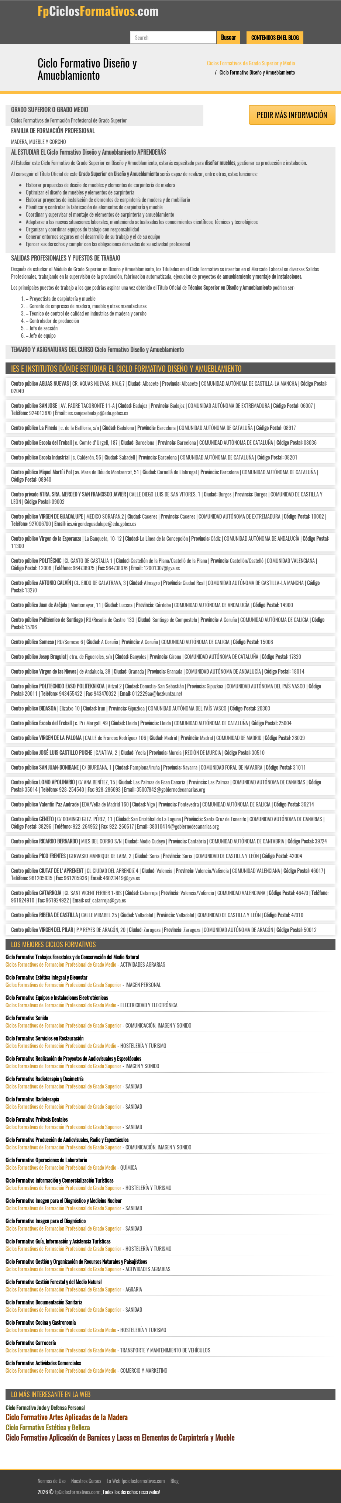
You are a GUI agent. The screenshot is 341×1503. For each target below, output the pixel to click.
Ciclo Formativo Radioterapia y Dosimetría (44, 1079)
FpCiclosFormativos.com (77, 1492)
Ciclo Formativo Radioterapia (32, 1099)
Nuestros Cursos (86, 1481)
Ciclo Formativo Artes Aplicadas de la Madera (67, 1417)
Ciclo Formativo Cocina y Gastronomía (41, 1322)
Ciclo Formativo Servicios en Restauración (44, 1038)
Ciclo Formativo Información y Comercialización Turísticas (59, 1180)
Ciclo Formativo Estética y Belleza (48, 1427)
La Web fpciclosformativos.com (136, 1481)
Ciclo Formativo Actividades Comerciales (43, 1363)
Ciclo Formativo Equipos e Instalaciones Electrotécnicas (57, 997)
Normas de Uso (52, 1481)
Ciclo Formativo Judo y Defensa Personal (45, 1407)
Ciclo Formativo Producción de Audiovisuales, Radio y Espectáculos (67, 1139)
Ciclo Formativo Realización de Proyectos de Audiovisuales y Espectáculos (73, 1058)
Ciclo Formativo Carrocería (31, 1342)
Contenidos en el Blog (275, 37)
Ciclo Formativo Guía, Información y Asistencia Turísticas (58, 1241)
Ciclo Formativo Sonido (27, 1018)
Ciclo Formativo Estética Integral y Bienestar (46, 977)
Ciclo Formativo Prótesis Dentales (37, 1119)
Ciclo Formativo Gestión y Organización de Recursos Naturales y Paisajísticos (76, 1261)
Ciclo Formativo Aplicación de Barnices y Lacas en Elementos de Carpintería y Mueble (120, 1437)
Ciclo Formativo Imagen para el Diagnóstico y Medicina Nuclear (64, 1200)
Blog (174, 1481)
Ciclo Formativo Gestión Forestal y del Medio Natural (53, 1282)
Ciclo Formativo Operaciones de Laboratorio (46, 1160)
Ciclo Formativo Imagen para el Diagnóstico (46, 1221)
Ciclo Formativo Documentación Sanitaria (44, 1302)
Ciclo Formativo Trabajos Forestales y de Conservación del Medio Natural (72, 957)
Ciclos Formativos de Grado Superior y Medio (251, 63)
